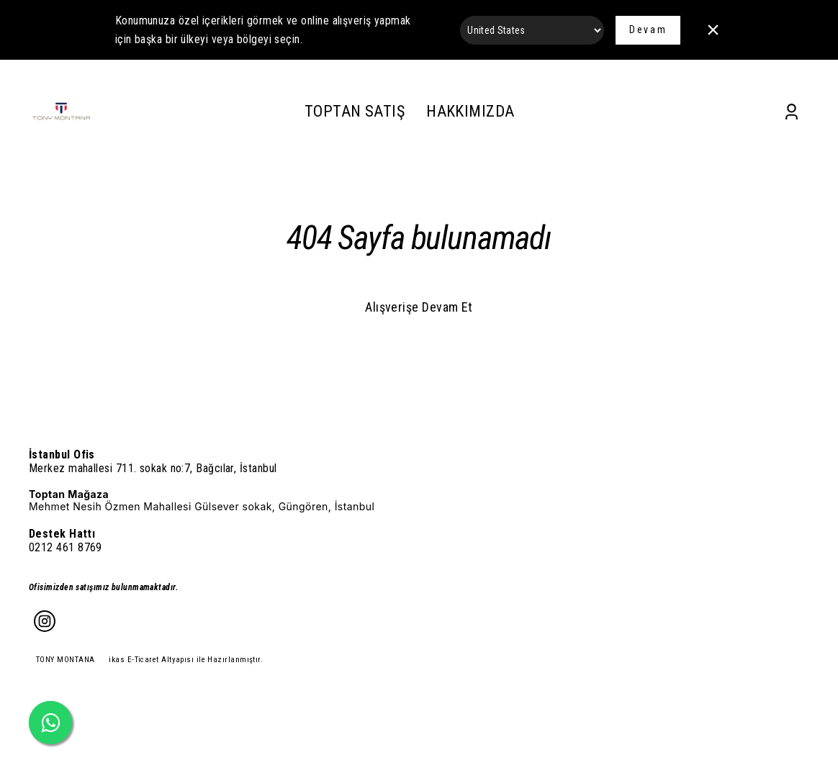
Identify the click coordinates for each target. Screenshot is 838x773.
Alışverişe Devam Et (419, 307)
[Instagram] (44, 621)
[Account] (791, 112)
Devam (648, 29)
